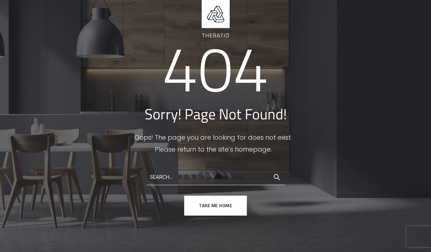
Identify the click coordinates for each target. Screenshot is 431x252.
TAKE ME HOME (215, 205)
